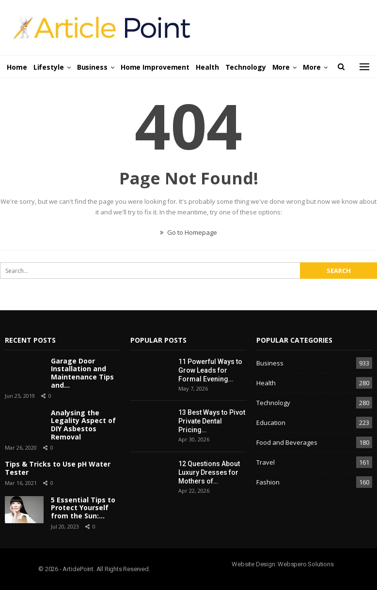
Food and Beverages (286, 442)
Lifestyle (48, 67)
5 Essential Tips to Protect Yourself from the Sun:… (83, 508)
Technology (245, 67)
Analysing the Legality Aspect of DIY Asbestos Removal (83, 424)
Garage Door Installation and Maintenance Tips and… (82, 373)
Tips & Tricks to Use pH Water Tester (57, 468)
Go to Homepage (188, 232)
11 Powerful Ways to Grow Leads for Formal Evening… (210, 370)
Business (92, 67)
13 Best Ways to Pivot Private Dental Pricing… (211, 421)
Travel (265, 462)
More (281, 67)
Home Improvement (155, 67)
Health (207, 67)
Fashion (268, 482)
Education (270, 422)
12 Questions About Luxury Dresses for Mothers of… (209, 472)
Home (17, 67)
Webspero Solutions (305, 564)
